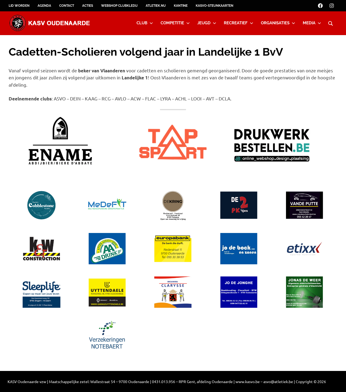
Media (312, 23)
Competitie (175, 23)
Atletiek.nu (156, 6)
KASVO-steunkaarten (214, 6)
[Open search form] (330, 22)
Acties (87, 6)
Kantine (181, 6)
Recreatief (238, 23)
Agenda (44, 6)
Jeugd (206, 23)
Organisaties (278, 23)
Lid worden (19, 6)
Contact (66, 6)
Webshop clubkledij (119, 6)
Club (145, 23)
